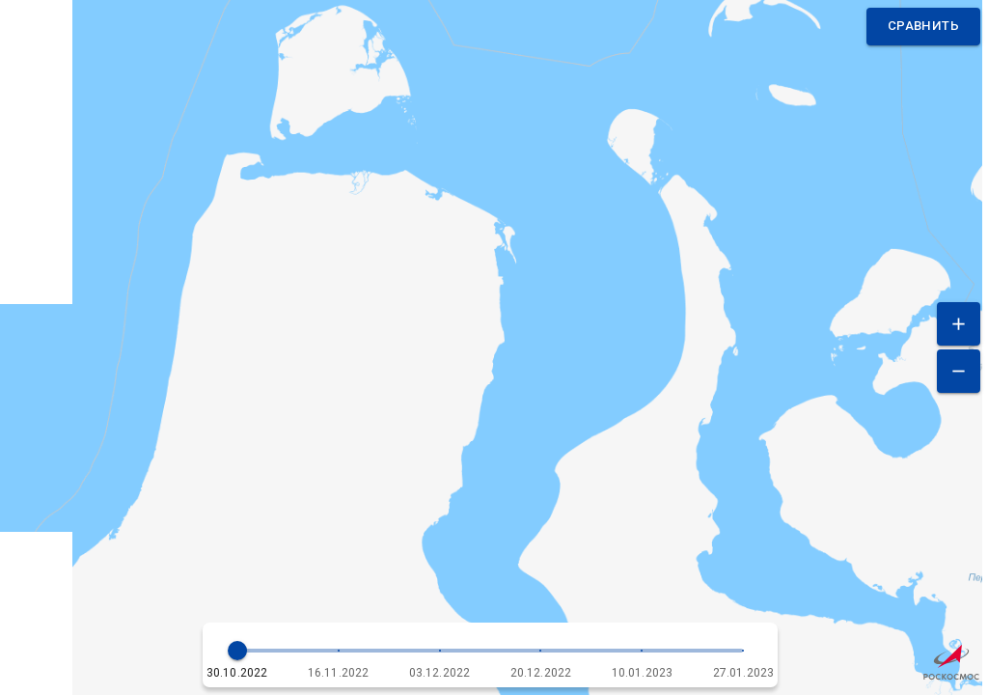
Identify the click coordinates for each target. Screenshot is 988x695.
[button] (491, 655)
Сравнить (923, 26)
